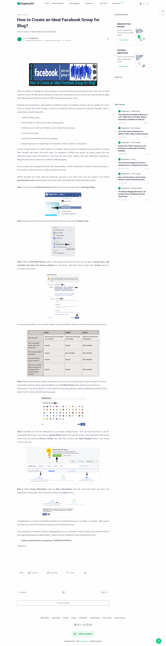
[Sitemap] (65, 618)
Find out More (123, 40)
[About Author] (45, 618)
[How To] (133, 159)
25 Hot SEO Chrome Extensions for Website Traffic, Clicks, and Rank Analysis (133, 132)
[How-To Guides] (136, 174)
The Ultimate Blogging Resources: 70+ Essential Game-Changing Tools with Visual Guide (132, 194)
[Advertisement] (63, 52)
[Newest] (22, 592)
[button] (140, 3)
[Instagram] (78, 625)
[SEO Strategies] (135, 128)
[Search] (144, 3)
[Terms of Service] (119, 618)
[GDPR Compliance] (83, 634)
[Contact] (73, 618)
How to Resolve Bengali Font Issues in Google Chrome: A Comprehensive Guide (133, 164)
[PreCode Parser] (95, 618)
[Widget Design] (135, 111)
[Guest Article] (56, 618)
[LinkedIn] (87, 625)
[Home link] (63, 592)
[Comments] (146, 123)
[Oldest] (104, 592)
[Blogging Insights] (136, 188)
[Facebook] (75, 625)
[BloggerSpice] (34, 38)
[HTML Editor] (83, 618)
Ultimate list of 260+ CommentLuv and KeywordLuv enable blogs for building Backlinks (132, 148)
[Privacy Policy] (107, 618)
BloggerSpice (85, 641)
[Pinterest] (90, 625)
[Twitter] (81, 625)
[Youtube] (84, 625)
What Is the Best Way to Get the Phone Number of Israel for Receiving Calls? (132, 178)
